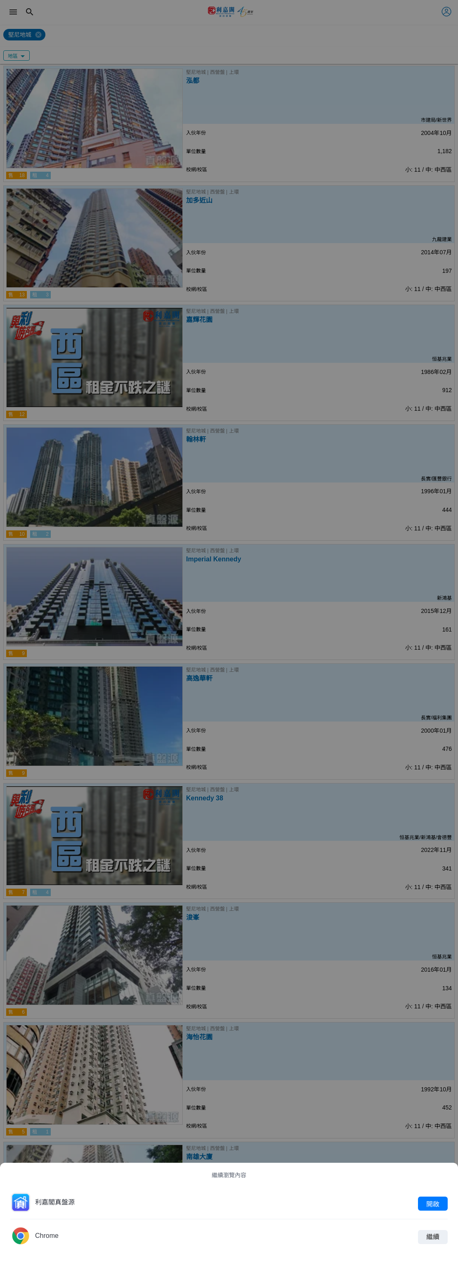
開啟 (432, 1204)
